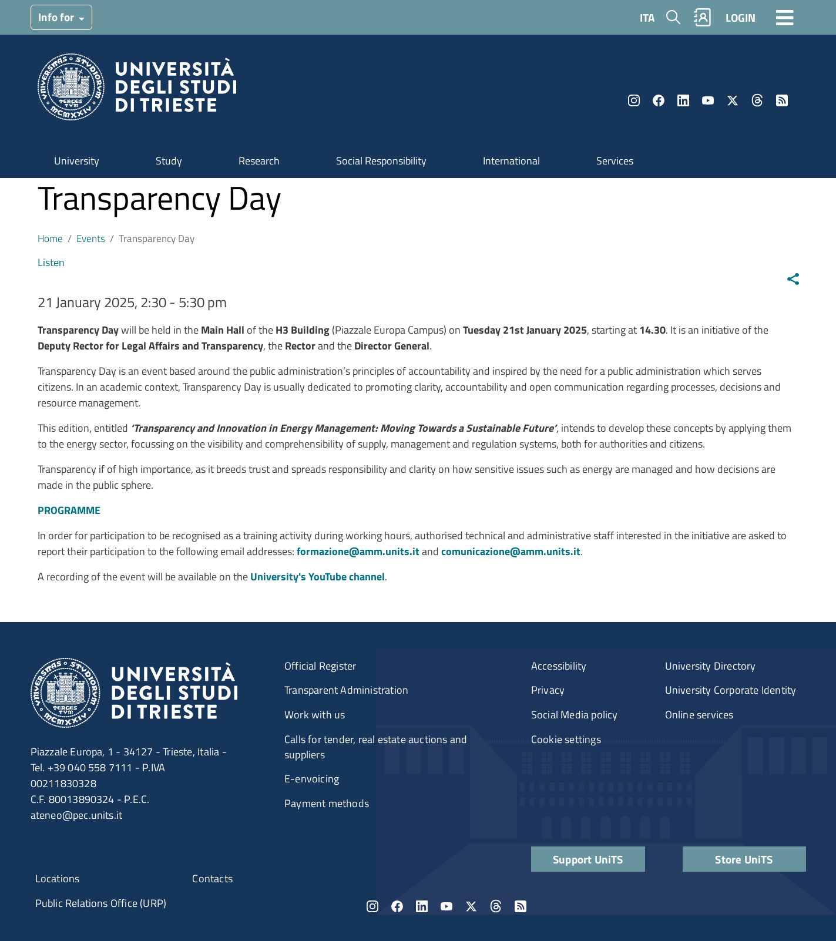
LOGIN (741, 17)
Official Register (320, 666)
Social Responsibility (381, 161)
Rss (782, 100)
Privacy (548, 690)
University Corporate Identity (731, 690)
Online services (699, 714)
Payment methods (326, 803)
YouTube (708, 100)
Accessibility (559, 666)
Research (259, 161)
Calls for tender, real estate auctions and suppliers (375, 746)
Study (169, 161)
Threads (757, 100)
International (511, 161)
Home (50, 238)
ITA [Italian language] (647, 17)
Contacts (212, 878)
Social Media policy (574, 714)
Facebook (658, 100)
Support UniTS (588, 859)
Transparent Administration (346, 690)
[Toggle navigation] (785, 17)
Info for (57, 16)
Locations (57, 878)
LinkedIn (683, 100)
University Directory (710, 666)
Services (614, 161)
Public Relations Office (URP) (101, 903)
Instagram (634, 100)
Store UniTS (744, 859)
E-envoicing (311, 779)
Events (90, 238)
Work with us (314, 714)
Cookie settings (566, 739)
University (76, 161)
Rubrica (702, 17)
